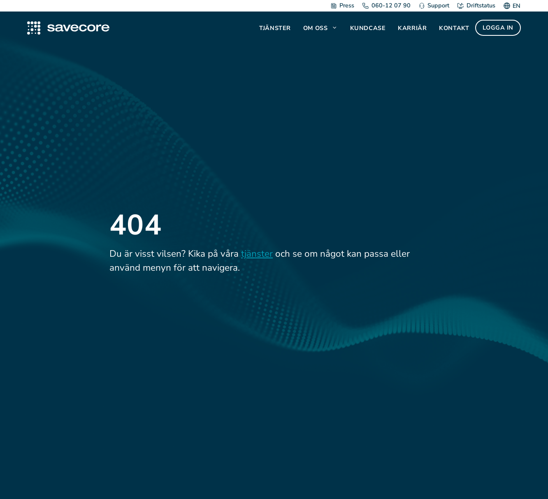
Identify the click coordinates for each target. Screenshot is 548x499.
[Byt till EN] (515, 5)
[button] (335, 28)
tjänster (257, 253)
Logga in (498, 27)
